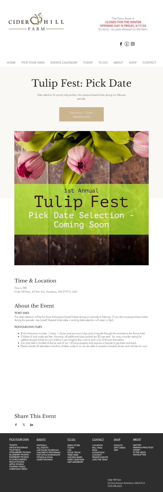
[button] (33, 62)
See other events (81, 116)
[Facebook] (121, 44)
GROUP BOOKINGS (18, 447)
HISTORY (137, 445)
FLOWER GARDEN (18, 459)
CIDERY (136, 450)
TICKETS (13, 445)
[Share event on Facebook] (16, 424)
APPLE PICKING (16, 464)
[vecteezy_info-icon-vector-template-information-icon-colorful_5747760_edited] (126, 44)
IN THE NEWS (139, 452)
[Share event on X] (23, 424)
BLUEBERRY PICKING (19, 455)
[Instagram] (132, 44)
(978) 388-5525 (115, 486)
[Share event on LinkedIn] (31, 424)
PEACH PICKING (16, 462)
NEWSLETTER (139, 455)
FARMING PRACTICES (143, 447)
